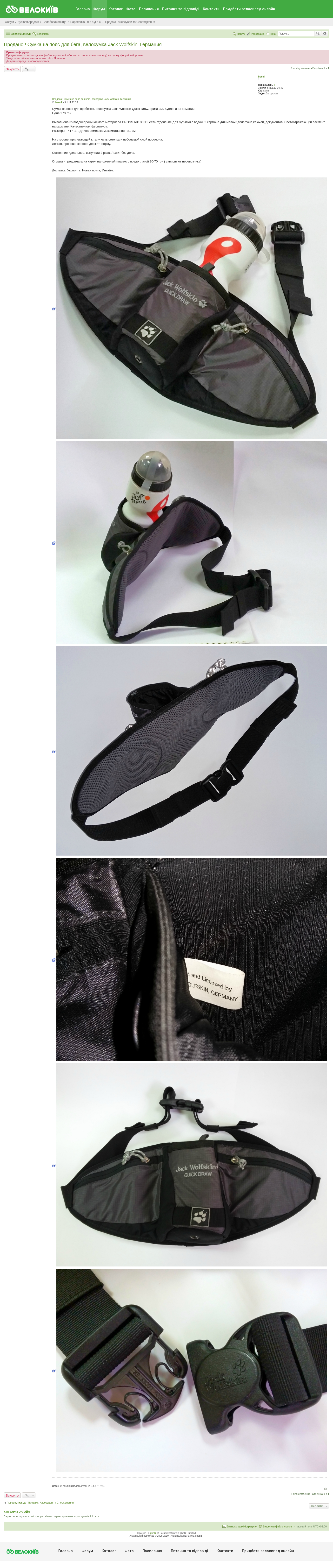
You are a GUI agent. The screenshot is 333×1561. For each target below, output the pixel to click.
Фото (130, 9)
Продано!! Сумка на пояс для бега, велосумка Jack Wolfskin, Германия (83, 44)
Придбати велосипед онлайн (249, 9)
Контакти (211, 9)
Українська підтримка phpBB (186, 1535)
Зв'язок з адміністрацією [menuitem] (242, 1526)
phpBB (153, 1533)
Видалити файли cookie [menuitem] (277, 1526)
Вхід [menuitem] (273, 33)
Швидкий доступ (21, 33)
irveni (261, 76)
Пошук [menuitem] (241, 33)
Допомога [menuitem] (42, 33)
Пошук (317, 33)
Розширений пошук (324, 33)
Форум (99, 9)
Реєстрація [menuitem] (257, 33)
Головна (82, 9)
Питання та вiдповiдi (180, 9)
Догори (325, 1489)
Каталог (115, 9)
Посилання (149, 9)
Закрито (12, 69)
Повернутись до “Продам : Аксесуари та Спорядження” (40, 1502)
